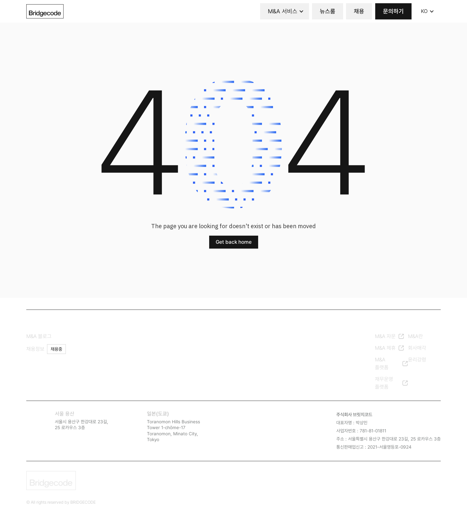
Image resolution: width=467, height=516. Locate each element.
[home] (45, 11)
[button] (284, 11)
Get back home (234, 242)
